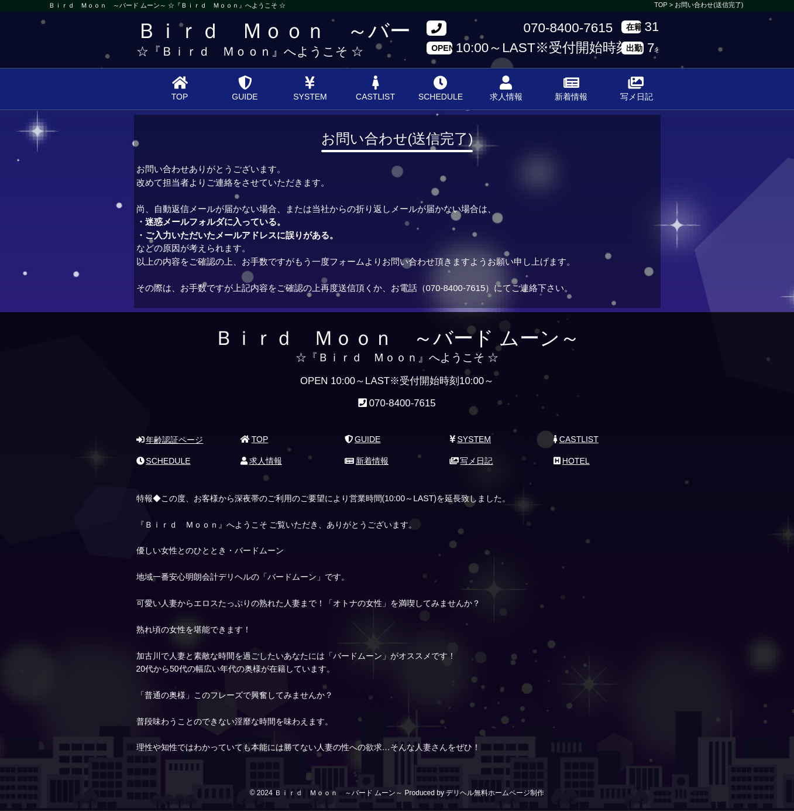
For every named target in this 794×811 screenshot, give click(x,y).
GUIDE (244, 88)
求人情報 (506, 88)
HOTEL (571, 461)
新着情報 (571, 88)
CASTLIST (375, 88)
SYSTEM (310, 88)
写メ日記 (636, 88)
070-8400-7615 (568, 28)
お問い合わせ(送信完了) (709, 4)
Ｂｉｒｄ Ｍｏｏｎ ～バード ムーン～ (330, 31)
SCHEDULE (440, 88)
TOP (179, 88)
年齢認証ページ (170, 439)
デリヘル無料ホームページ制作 (495, 793)
